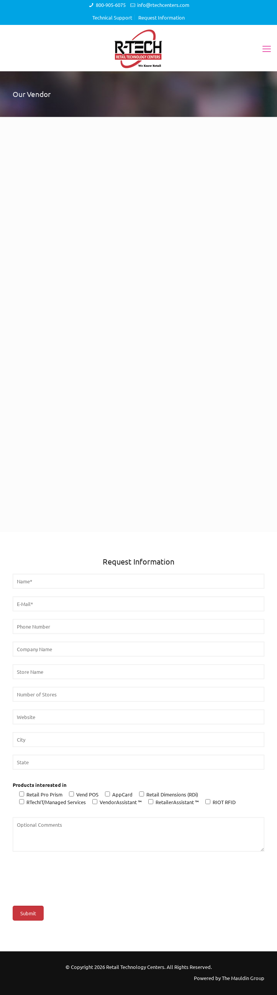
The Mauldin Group (243, 978)
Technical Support (112, 17)
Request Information (161, 17)
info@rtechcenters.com (163, 5)
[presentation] (71, 874)
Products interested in (40, 785)
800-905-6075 (111, 5)
